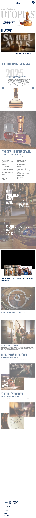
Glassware (5, 484)
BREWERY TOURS (7, 511)
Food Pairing (6, 487)
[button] (3, 89)
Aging (4, 490)
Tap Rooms (6, 513)
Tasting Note (6, 478)
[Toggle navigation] (33, 2)
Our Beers (6, 510)
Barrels (4, 481)
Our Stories (6, 515)
